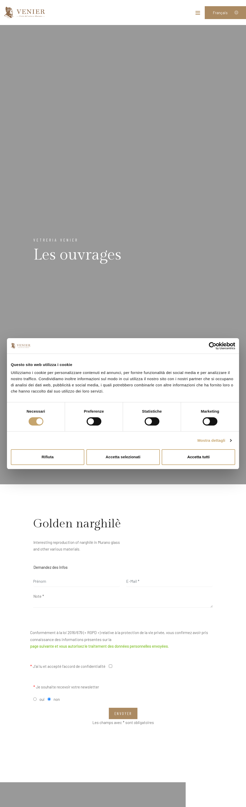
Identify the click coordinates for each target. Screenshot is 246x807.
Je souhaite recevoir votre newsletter (66, 687)
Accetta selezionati (122, 457)
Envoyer (123, 713)
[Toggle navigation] (198, 14)
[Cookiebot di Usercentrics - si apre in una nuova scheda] (212, 346)
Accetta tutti (198, 457)
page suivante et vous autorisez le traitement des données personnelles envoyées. (99, 646)
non (57, 699)
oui (42, 699)
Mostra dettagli (211, 440)
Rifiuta (48, 457)
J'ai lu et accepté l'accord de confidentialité (67, 666)
